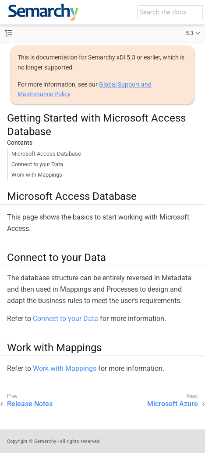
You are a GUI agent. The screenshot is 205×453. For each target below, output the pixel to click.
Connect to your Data (37, 164)
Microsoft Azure (172, 404)
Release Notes (30, 404)
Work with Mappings (36, 174)
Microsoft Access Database (46, 153)
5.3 (189, 33)
